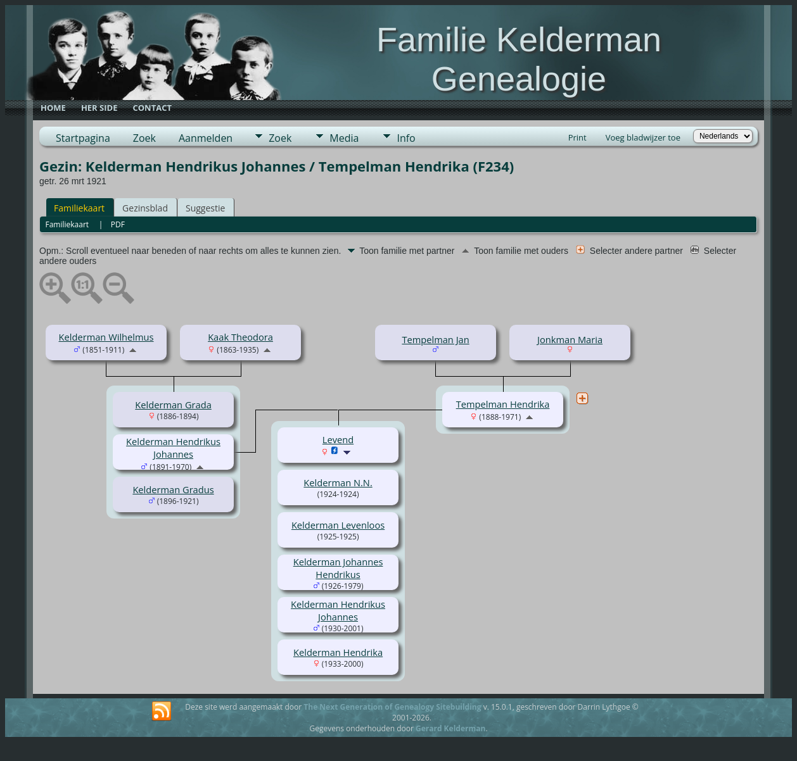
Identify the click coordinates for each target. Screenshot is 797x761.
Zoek (144, 138)
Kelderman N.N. (337, 482)
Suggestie (205, 208)
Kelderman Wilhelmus (106, 336)
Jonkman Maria (570, 339)
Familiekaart (79, 208)
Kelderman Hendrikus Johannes (173, 447)
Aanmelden (206, 138)
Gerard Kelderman (450, 728)
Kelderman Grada (173, 404)
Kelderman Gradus (173, 489)
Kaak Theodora (240, 336)
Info (406, 138)
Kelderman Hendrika (338, 652)
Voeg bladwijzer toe (643, 137)
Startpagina (83, 138)
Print (577, 137)
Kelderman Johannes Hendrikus (338, 568)
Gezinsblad (145, 208)
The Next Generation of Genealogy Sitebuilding (392, 706)
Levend (338, 439)
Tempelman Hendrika (503, 404)
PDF (118, 224)
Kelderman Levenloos (338, 525)
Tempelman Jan (435, 339)
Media (344, 138)
